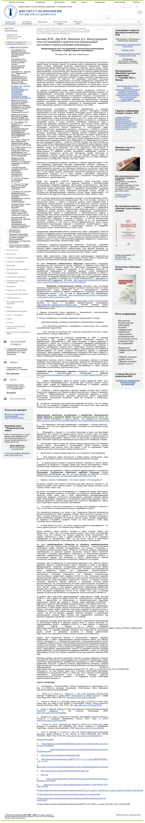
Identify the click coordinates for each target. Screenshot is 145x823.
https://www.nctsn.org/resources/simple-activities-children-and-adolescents (69, 794)
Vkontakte (136, 7)
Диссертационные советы (18, 269)
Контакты (136, 2)
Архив (9, 319)
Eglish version (126, 7)
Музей (9, 307)
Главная (40, 28)
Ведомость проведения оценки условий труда (14, 416)
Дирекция (11, 265)
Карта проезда (120, 2)
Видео (14, 362)
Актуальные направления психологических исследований (128, 382)
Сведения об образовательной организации (14, 36)
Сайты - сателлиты (15, 315)
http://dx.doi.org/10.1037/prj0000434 (51, 720)
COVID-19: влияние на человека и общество (16, 43)
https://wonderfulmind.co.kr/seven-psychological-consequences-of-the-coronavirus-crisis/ (72, 296)
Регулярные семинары (16, 277)
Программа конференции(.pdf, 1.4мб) (127, 350)
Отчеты (10, 323)
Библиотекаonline (77, 23)
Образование (12, 273)
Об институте (12, 250)
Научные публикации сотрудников (16, 282)
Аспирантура (40, 2)
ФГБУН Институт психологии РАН (128, 815)
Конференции (100, 2)
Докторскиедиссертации (27, 23)
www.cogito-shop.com (13, 455)
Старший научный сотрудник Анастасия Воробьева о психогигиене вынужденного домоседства (19, 172)
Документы (11, 254)
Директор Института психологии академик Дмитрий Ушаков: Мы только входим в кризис (20, 117)
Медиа (73, 2)
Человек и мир (127, 50)
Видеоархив (42, 22)
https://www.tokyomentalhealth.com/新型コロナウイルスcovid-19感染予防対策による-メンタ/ (72, 376)
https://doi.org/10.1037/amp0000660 (51, 713)
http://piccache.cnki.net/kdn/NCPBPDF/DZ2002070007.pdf (71, 476)
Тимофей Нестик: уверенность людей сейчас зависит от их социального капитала (20, 212)
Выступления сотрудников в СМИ (19, 333)
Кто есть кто (18, 399)
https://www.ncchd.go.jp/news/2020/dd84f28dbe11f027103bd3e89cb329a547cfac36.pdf (73, 420)
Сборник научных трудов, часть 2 (127, 362)
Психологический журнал (17, 294)
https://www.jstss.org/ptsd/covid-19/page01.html (56, 305)
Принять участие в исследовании (123, 195)
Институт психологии (16, 2)
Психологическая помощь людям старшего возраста (19, 246)
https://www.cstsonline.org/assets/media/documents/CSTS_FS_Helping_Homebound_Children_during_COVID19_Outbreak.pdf (91, 790)
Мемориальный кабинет (17, 311)
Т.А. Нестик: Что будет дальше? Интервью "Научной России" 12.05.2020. (20, 186)
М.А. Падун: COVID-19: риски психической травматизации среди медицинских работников (21, 142)
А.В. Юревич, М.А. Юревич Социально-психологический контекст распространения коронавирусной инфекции (19, 64)
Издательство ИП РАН (16, 290)
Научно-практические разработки (16, 327)
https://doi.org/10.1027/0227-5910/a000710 (84, 736)
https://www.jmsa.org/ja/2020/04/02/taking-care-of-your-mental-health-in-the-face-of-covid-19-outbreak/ (72, 281)
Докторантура (59, 2)
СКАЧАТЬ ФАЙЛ (17, 418)
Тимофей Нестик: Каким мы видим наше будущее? (20, 205)
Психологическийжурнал (60, 23)
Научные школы (13, 298)
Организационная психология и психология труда (127, 55)
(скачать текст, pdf (123, 259)
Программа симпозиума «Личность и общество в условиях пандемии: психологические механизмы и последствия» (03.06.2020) (20, 238)
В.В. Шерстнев (13, 373)
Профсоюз (11, 286)
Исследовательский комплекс (15, 303)
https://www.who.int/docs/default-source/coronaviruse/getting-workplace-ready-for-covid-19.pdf (71, 799)
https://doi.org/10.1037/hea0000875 (81, 697)
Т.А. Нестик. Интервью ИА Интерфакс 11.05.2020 (20, 180)
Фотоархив (11, 392)
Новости (84, 2)
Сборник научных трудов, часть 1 (127, 358)
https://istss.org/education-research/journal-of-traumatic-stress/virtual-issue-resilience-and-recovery (72, 780)
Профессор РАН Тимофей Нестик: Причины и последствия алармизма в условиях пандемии (20, 161)
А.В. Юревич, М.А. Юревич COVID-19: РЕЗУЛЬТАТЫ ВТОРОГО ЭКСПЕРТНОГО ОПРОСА (20, 53)
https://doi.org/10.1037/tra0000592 (88, 705)
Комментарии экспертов (54, 30)
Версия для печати (100, 29)
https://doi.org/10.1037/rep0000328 (89, 728)
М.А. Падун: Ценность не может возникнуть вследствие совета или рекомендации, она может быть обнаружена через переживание (21, 151)
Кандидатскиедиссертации (10, 23)
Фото (13, 379)
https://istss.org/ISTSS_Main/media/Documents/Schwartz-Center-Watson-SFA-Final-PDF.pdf (72, 785)
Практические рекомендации (14, 231)
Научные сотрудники (15, 262)
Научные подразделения (17, 258)
